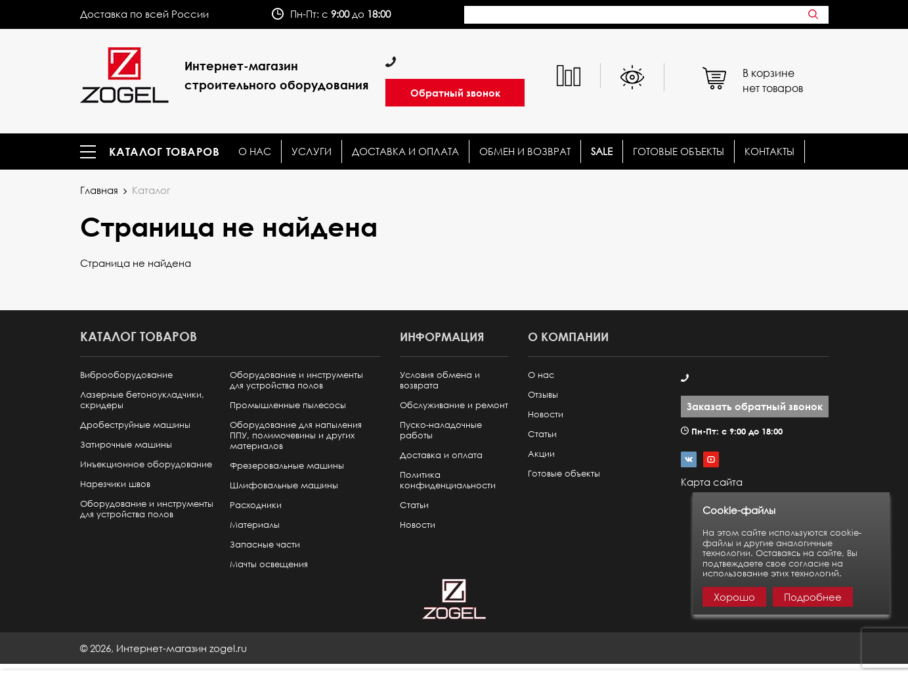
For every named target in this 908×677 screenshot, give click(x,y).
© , (163, 648)
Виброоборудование (126, 375)
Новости (417, 524)
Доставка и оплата (405, 151)
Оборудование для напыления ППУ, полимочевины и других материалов (296, 435)
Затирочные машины (126, 444)
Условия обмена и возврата (440, 380)
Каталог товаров (164, 152)
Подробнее (813, 596)
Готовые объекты (678, 151)
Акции (541, 453)
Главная (99, 190)
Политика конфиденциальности (448, 480)
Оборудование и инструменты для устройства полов (146, 509)
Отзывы (543, 394)
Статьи (414, 505)
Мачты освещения (269, 564)
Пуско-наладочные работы (441, 430)
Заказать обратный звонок (755, 406)
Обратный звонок (455, 93)
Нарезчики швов (115, 484)
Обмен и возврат (525, 151)
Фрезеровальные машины (287, 465)
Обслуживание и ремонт (454, 405)
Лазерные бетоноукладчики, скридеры (142, 400)
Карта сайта (712, 481)
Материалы (255, 524)
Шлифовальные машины (284, 485)
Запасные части (265, 544)
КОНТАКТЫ (769, 151)
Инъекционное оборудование (146, 464)
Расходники (256, 505)
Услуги (312, 151)
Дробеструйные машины (135, 425)
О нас (254, 151)
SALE (602, 151)
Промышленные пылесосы (288, 405)
